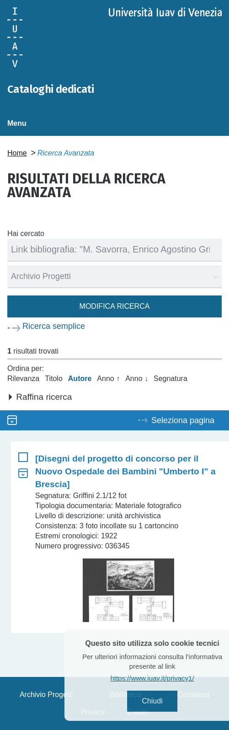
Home (17, 153)
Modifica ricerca (115, 306)
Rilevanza (23, 378)
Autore (80, 378)
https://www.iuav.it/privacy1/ (165, 678)
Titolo (54, 378)
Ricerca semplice (53, 326)
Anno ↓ (136, 378)
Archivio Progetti (46, 694)
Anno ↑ (108, 378)
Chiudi (164, 701)
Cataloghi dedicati (50, 89)
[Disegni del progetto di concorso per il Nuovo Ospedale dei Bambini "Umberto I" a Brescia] (125, 471)
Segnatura (170, 378)
